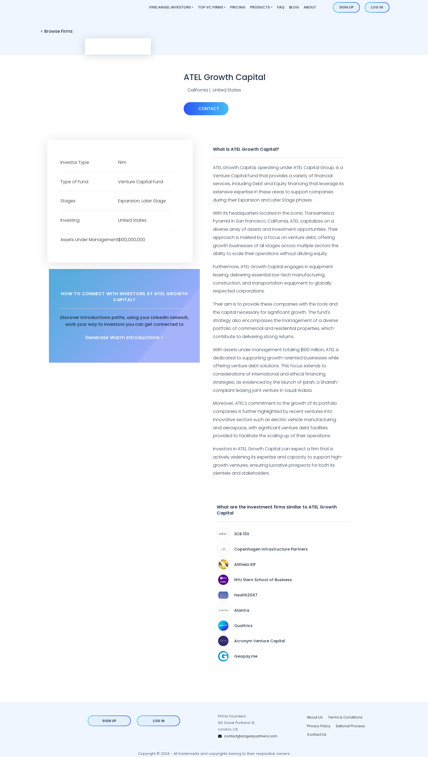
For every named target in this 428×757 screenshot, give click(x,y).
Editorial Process (350, 726)
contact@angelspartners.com (247, 736)
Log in (377, 7)
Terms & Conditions (345, 717)
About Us (315, 717)
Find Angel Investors (170, 7)
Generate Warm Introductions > (124, 337)
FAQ (281, 7)
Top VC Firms (210, 7)
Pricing (237, 7)
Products (260, 7)
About (310, 7)
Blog (294, 7)
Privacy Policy (319, 726)
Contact (208, 108)
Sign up (346, 7)
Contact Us (317, 734)
